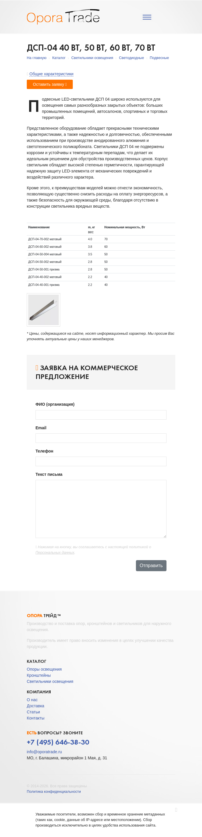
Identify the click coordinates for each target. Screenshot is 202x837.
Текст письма (50, 474)
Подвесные (159, 58)
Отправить (151, 565)
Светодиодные (131, 58)
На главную (37, 58)
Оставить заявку (50, 84)
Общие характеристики (51, 74)
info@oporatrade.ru (44, 751)
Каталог (58, 58)
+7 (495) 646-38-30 (58, 742)
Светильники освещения (92, 58)
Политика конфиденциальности (54, 792)
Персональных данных (55, 553)
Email (42, 427)
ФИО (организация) (56, 404)
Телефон (45, 450)
